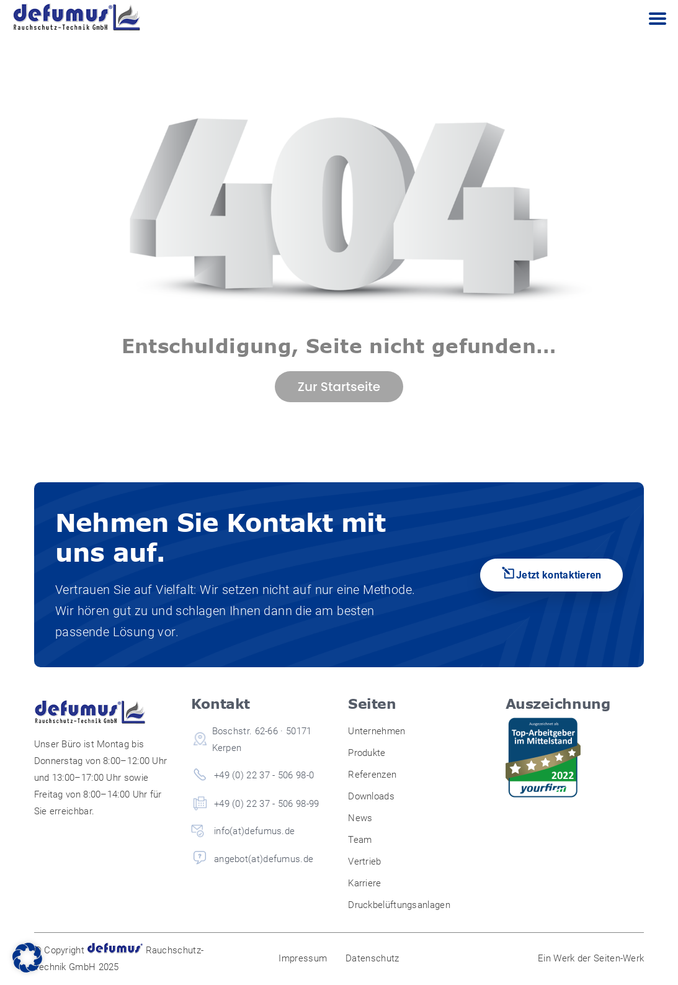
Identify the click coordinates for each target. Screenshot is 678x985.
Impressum (303, 958)
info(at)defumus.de (254, 831)
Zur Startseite (339, 386)
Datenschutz (372, 958)
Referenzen (372, 774)
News (360, 818)
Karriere (364, 883)
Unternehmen (376, 731)
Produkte (366, 752)
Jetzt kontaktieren (559, 575)
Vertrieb (364, 861)
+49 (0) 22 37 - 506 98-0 (264, 775)
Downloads (371, 796)
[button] (27, 957)
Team (360, 839)
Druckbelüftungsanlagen (399, 905)
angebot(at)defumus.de (263, 859)
